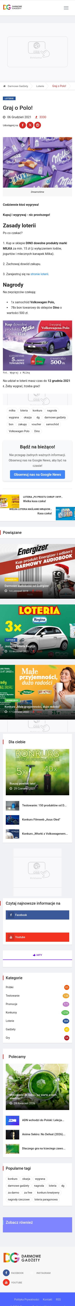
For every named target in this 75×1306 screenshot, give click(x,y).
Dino (37, 431)
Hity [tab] (37, 955)
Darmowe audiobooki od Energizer (27, 586)
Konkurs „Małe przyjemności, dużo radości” (32, 706)
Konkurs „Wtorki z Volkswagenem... (45, 833)
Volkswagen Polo (19, 431)
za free (28, 1192)
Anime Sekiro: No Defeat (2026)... (43, 1134)
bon (11, 424)
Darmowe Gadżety (15, 86)
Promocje (11, 1004)
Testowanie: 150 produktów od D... (44, 805)
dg (38, 417)
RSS (58, 1299)
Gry (8, 1037)
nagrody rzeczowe (19, 1199)
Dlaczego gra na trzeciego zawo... (43, 1148)
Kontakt (47, 1299)
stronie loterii (39, 274)
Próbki (9, 987)
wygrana (14, 417)
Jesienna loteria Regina (20, 646)
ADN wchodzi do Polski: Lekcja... (43, 1120)
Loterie (40, 86)
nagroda (52, 410)
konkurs (37, 410)
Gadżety (12, 579)
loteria (24, 410)
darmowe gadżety (55, 417)
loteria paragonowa (46, 1199)
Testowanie (12, 995)
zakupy (22, 424)
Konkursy (12, 700)
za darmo (13, 1192)
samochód (52, 424)
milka (12, 410)
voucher (36, 424)
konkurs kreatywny (48, 1192)
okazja (28, 417)
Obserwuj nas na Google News (37, 474)
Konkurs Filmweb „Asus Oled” (41, 819)
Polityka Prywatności (26, 1299)
